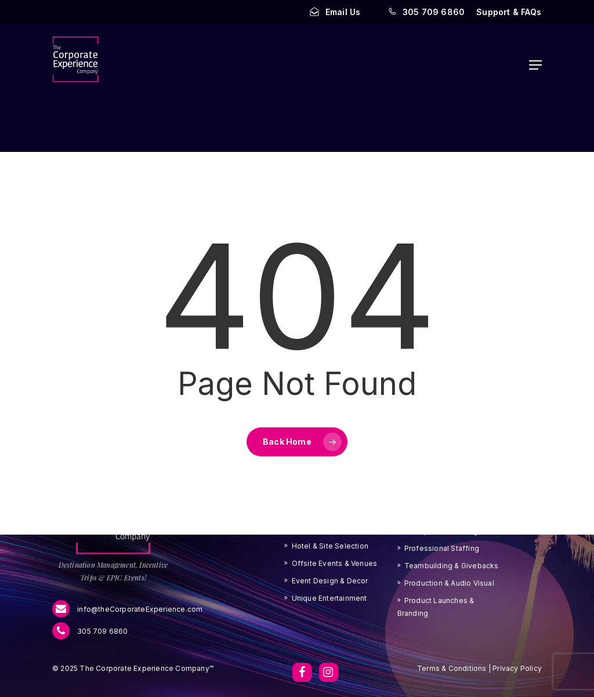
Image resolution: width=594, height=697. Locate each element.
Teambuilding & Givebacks (451, 565)
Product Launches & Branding (436, 607)
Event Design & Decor (330, 580)
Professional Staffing (441, 548)
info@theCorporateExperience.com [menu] (127, 609)
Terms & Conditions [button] (452, 668)
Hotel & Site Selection (330, 546)
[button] (508, 12)
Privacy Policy (516, 668)
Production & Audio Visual (449, 583)
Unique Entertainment (329, 598)
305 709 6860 (90, 631)
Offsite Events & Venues (335, 563)
